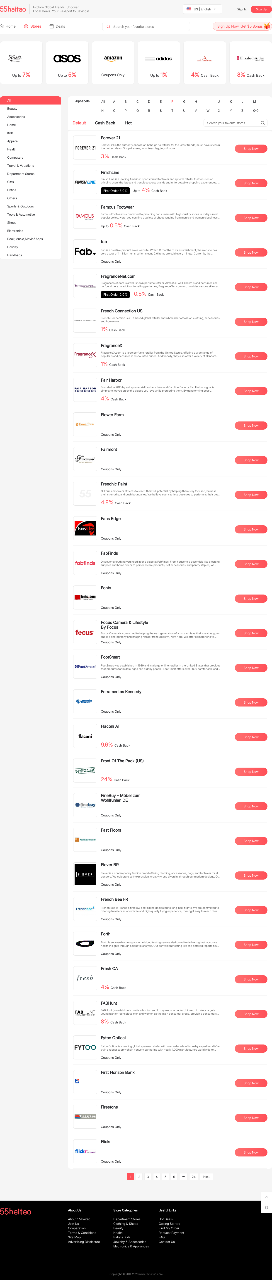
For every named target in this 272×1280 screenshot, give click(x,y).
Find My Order (169, 1228)
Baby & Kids (122, 1237)
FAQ (162, 1237)
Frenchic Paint (114, 484)
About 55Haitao (79, 1219)
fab (104, 241)
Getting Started (169, 1223)
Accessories (16, 117)
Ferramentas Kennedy (121, 691)
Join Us (73, 1223)
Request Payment (171, 1233)
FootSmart (110, 657)
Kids (10, 133)
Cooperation (77, 1228)
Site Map (74, 1237)
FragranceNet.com (118, 276)
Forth (105, 934)
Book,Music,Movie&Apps (25, 239)
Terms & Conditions (82, 1233)
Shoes (11, 222)
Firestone (109, 1107)
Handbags (14, 255)
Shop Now (251, 148)
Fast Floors (111, 830)
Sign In (242, 9)
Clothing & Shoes (125, 1223)
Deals (57, 26)
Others (12, 198)
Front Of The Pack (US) (122, 761)
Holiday (12, 247)
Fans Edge (111, 518)
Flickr (106, 1141)
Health (12, 149)
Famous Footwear (117, 207)
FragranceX (111, 345)
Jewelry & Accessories (129, 1242)
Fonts (106, 587)
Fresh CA (109, 968)
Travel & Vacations (20, 165)
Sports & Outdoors (20, 206)
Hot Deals (166, 1219)
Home (8, 26)
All (9, 100)
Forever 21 (110, 138)
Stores (33, 26)
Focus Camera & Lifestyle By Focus (124, 625)
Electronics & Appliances (131, 1246)
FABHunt (109, 1003)
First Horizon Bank (117, 1072)
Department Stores (20, 174)
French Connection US (121, 311)
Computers (15, 157)
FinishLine (110, 172)
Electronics (15, 231)
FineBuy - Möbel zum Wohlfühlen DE (120, 798)
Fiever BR (110, 864)
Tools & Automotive (21, 214)
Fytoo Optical (113, 1037)
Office (11, 190)
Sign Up (261, 9)
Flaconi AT (110, 726)
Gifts (10, 182)
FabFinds (109, 553)
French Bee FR (114, 899)
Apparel (12, 141)
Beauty (12, 108)
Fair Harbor (111, 380)
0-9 (255, 110)
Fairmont (109, 449)
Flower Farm (112, 414)
